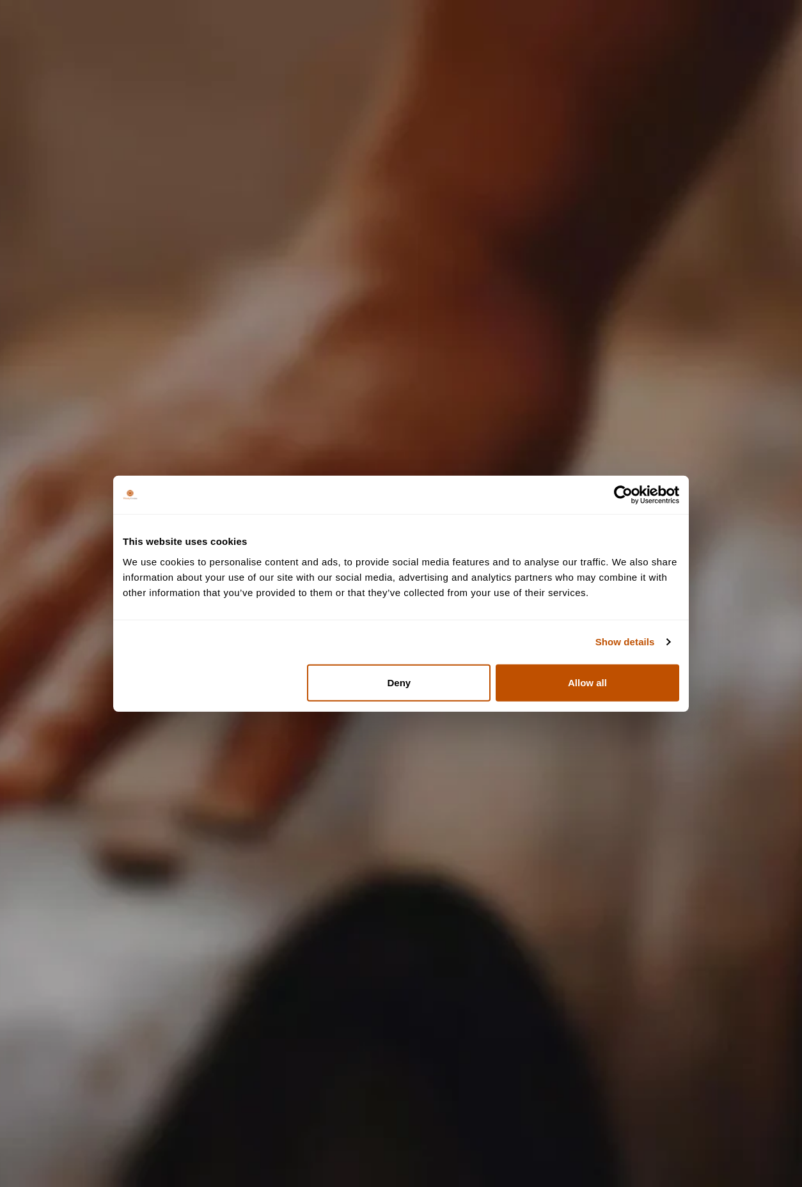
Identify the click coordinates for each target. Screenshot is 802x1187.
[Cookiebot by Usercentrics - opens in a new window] (623, 495)
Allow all (587, 682)
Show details (625, 641)
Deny (399, 682)
